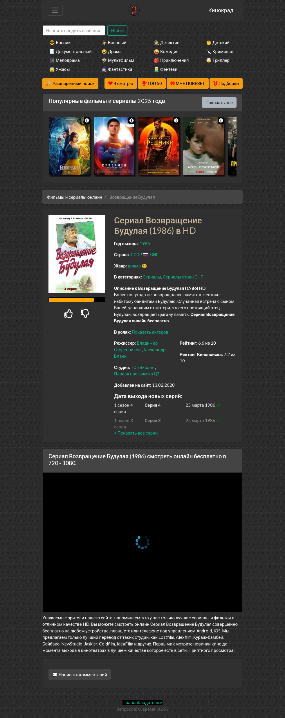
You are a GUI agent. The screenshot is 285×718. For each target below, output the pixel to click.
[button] (136, 432)
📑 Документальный (67, 51)
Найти (117, 30)
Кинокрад (220, 10)
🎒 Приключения (171, 60)
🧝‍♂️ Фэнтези (165, 69)
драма (134, 265)
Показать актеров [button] (150, 331)
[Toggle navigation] (55, 10)
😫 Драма (112, 51)
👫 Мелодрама (64, 60)
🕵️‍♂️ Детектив (166, 42)
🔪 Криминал (219, 51)
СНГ (154, 254)
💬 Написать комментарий (79, 674)
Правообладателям (142, 702)
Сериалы (152, 276)
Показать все (219, 102)
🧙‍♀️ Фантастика (117, 69)
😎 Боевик (60, 42)
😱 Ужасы (59, 69)
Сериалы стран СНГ (183, 276)
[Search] (73, 30)
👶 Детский (218, 42)
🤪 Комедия (166, 51)
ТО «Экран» (142, 367)
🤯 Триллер (218, 60)
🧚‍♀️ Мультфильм (118, 60)
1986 (145, 243)
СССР (136, 254)
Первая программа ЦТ (137, 373)
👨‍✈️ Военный (114, 42)
